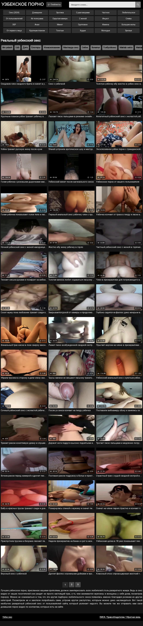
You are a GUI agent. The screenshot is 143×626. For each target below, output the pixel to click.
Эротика (60, 14)
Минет (60, 26)
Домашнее (37, 14)
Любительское (128, 14)
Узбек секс (7, 622)
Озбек (85, 49)
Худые (83, 32)
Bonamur (96, 49)
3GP (14, 26)
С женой (83, 20)
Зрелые (128, 32)
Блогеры (35, 49)
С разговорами (83, 14)
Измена (105, 26)
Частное (105, 14)
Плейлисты (59, 4)
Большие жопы (128, 26)
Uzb (17, 49)
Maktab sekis (126, 49)
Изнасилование (52, 49)
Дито (25, 49)
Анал (37, 26)
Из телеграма (37, 20)
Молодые (105, 32)
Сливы (129, 20)
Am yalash (7, 49)
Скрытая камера (60, 20)
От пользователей (14, 20)
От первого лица (14, 32)
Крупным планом (37, 32)
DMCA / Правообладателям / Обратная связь (120, 622)
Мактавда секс (70, 49)
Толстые (60, 32)
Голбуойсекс (109, 49)
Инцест (105, 20)
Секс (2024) (14, 14)
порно (24, 4)
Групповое (83, 26)
